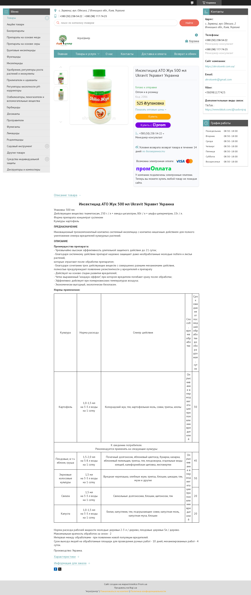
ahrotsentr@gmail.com (218, 79)
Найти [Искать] (189, 22)
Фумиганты (13, 126)
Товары (11, 18)
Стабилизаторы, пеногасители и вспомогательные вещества (25, 99)
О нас (109, 53)
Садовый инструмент (19, 146)
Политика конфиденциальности (148, 591)
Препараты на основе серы (23, 44)
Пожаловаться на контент (114, 591)
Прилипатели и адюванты (22, 80)
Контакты (127, 53)
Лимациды (13, 133)
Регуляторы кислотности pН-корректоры (24, 88)
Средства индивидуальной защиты (23, 161)
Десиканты (13, 114)
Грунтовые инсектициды (21, 50)
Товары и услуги (85, 53)
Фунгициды (14, 56)
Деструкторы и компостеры (23, 169)
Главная (62, 53)
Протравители (15, 120)
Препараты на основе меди (23, 37)
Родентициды (15, 139)
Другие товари (16, 152)
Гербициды (13, 107)
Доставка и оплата (153, 53)
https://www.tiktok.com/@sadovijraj (225, 109)
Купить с (153, 125)
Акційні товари (15, 24)
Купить (153, 116)
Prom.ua (142, 584)
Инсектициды (15, 63)
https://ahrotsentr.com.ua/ (220, 66)
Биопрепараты (15, 31)
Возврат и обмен (185, 53)
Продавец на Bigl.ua (125, 587)
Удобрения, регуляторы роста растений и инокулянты (25, 71)
